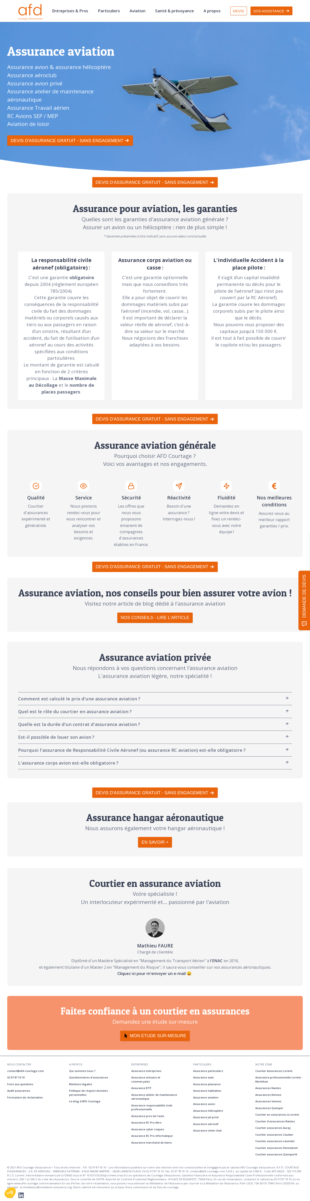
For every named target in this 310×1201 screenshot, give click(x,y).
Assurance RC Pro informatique (152, 1136)
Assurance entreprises (146, 1071)
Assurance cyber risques (147, 1129)
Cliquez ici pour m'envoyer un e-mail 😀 (155, 973)
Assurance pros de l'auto (147, 1116)
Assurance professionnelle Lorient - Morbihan (279, 1079)
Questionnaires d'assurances (88, 1077)
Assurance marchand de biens (151, 1142)
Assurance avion (204, 1104)
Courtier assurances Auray (273, 1128)
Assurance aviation (205, 1097)
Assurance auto (203, 1077)
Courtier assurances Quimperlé (276, 1154)
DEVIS (238, 11)
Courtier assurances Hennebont (276, 1148)
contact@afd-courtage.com (25, 1071)
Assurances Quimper (269, 1108)
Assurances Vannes (268, 1101)
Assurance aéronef (205, 1124)
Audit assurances (18, 1090)
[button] (10, 1193)
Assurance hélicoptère (208, 1110)
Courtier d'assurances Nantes (275, 1121)
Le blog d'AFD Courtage (84, 1101)
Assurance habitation (207, 1090)
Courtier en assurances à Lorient (277, 1114)
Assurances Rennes (268, 1095)
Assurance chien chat (207, 1130)
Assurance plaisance (207, 1084)
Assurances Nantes (268, 1088)
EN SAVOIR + (154, 842)
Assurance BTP (141, 1088)
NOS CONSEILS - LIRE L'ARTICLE (155, 617)
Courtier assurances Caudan (274, 1134)
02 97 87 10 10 (16, 1077)
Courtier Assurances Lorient (273, 1071)
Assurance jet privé (206, 1117)
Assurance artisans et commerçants (145, 1079)
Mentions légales (80, 1084)
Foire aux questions (20, 1084)
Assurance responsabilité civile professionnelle (151, 1107)
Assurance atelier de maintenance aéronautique (154, 1097)
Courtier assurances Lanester (275, 1141)
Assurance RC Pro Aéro (146, 1122)
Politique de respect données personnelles (88, 1093)
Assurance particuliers (208, 1071)
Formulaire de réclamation (25, 1097)
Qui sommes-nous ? (82, 1071)
